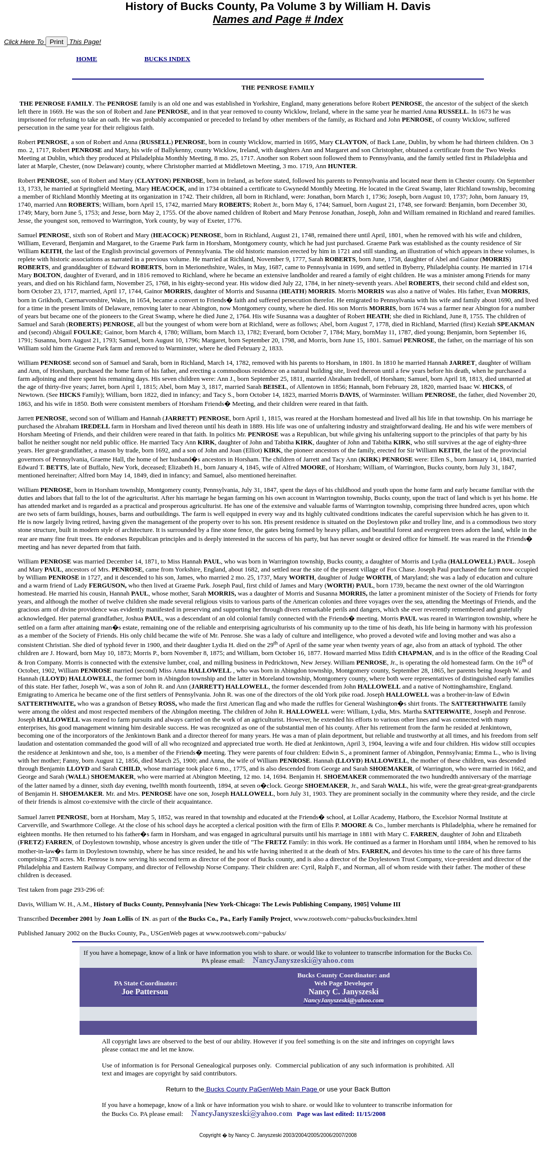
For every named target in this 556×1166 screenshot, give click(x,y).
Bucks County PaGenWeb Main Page (261, 1089)
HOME (86, 59)
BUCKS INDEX (168, 59)
